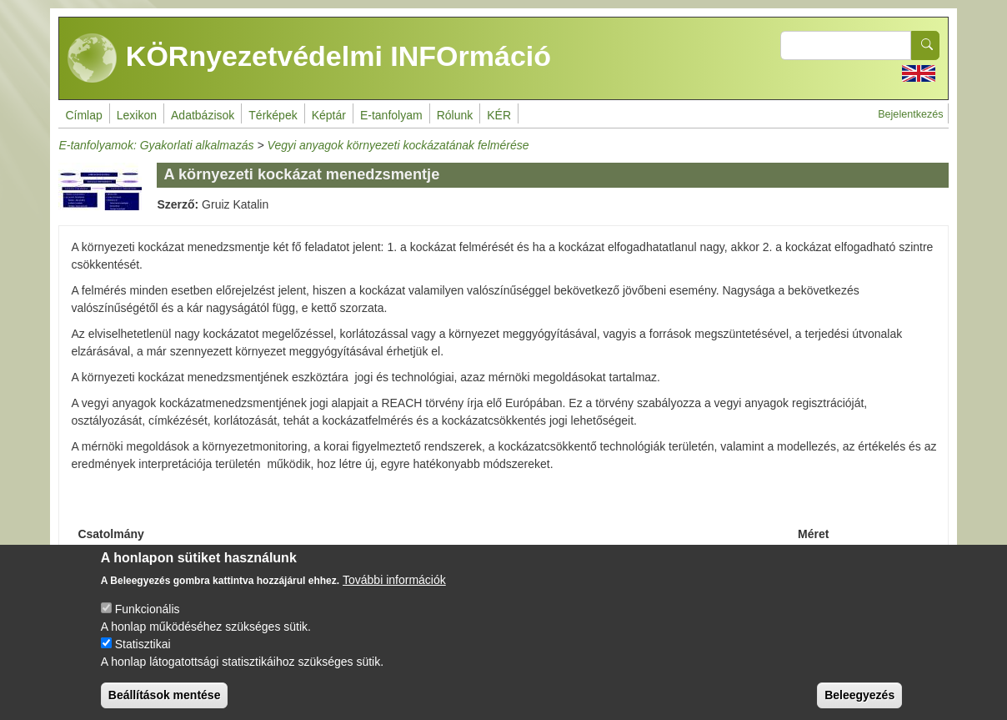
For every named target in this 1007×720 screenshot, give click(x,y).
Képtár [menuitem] (329, 115)
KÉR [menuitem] (499, 115)
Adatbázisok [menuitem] (202, 115)
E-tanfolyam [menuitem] (391, 115)
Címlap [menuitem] (83, 115)
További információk (394, 594)
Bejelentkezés (910, 114)
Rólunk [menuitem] (455, 115)
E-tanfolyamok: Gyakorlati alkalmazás (155, 145)
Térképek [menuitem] (272, 115)
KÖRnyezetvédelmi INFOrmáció (309, 58)
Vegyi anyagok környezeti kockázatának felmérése (398, 145)
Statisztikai (143, 658)
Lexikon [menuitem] (137, 115)
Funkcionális (147, 623)
